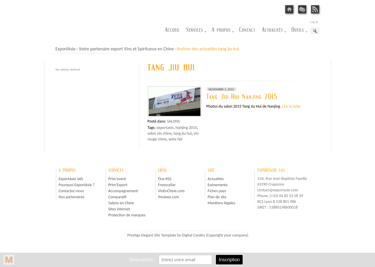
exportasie (164, 127)
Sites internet (119, 209)
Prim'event (117, 178)
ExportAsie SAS (71, 178)
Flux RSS (164, 178)
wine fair (176, 139)
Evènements (218, 184)
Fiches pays (217, 190)
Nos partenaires (71, 196)
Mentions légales (221, 203)
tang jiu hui (182, 133)
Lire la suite (291, 106)
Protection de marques (127, 215)
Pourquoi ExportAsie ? (76, 184)
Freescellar (166, 184)
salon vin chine (160, 133)
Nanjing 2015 (186, 127)
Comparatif (117, 196)
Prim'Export (117, 184)
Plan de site (217, 196)
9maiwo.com (168, 196)
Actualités (216, 178)
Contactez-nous (71, 190)
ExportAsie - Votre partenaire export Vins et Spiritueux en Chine (114, 49)
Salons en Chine (121, 203)
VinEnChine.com (171, 190)
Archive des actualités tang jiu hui (208, 49)
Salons (173, 121)
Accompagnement (123, 190)
